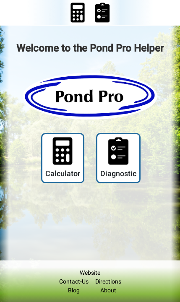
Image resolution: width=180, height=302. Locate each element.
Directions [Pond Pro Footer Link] (108, 281)
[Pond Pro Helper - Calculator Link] (77, 12)
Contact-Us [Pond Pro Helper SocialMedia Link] (74, 281)
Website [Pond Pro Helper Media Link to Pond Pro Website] (90, 272)
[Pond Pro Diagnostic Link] (102, 12)
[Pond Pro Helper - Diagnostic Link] (118, 158)
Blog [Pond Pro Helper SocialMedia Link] (74, 290)
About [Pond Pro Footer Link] (108, 290)
